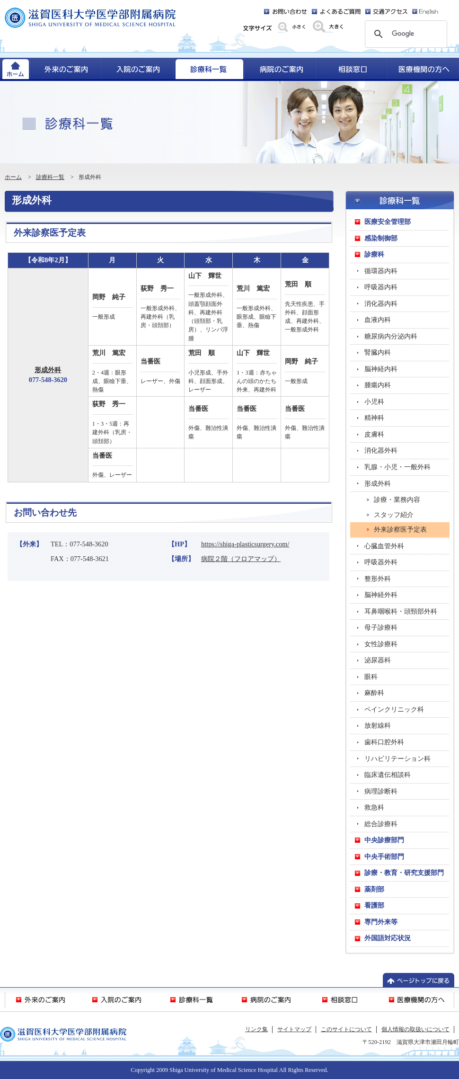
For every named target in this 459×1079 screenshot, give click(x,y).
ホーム (13, 177)
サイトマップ (294, 1029)
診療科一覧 (50, 177)
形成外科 (48, 370)
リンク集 (256, 1029)
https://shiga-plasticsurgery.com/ (245, 544)
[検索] (404, 34)
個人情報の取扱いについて (415, 1029)
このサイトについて (346, 1029)
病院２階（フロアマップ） (241, 558)
